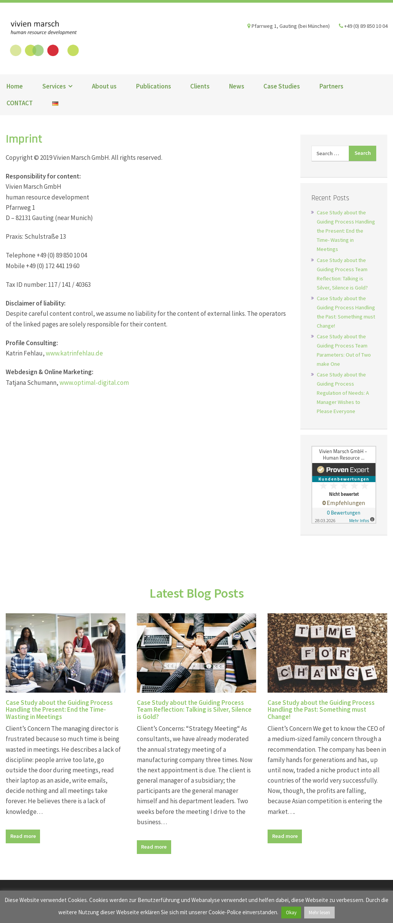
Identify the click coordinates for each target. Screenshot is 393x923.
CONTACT (19, 103)
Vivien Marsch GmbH (43, 38)
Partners (331, 86)
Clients (200, 86)
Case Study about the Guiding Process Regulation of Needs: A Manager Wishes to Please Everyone (343, 393)
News (236, 86)
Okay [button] (291, 912)
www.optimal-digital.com (94, 382)
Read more (23, 836)
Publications (153, 86)
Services (54, 86)
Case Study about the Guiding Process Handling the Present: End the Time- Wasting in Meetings (346, 230)
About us (104, 86)
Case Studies (281, 86)
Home (14, 86)
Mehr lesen (319, 912)
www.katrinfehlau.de (74, 353)
